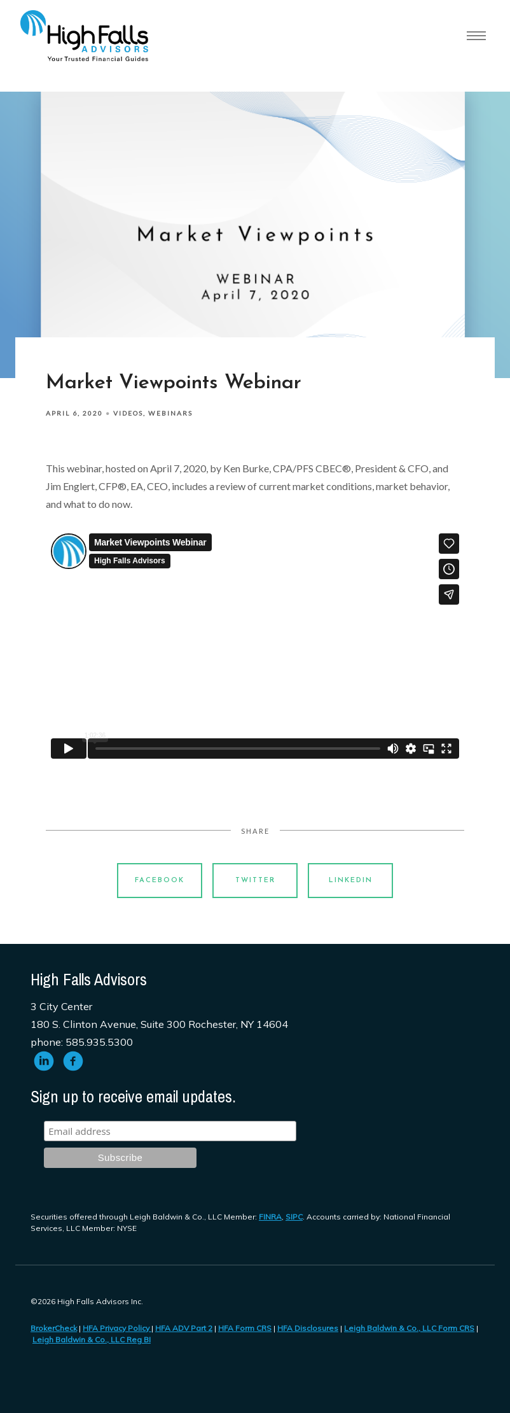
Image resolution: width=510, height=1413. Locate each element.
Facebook (159, 880)
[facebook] (73, 1061)
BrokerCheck (54, 1328)
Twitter (255, 880)
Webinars (170, 413)
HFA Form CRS (245, 1328)
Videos (128, 413)
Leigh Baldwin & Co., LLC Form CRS (409, 1328)
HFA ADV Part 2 (183, 1328)
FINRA (270, 1216)
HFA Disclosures (307, 1328)
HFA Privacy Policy (117, 1328)
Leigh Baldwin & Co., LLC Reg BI (91, 1339)
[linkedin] (44, 1061)
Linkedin (351, 880)
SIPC (294, 1216)
